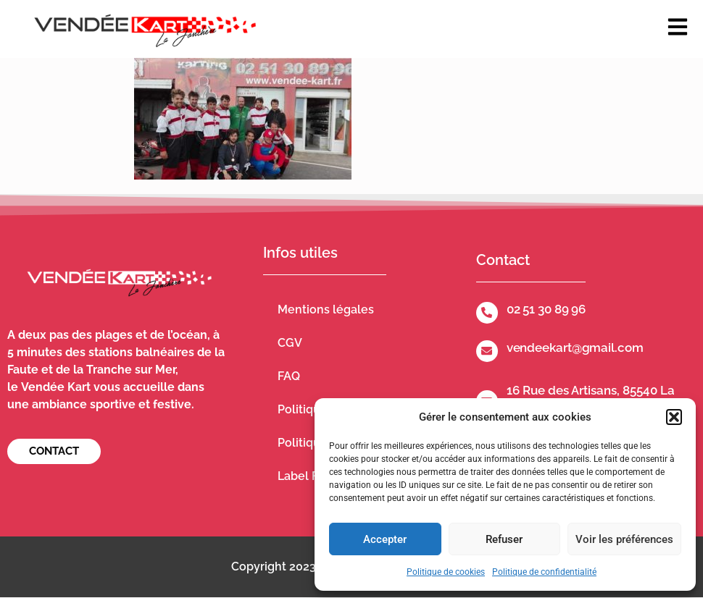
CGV (290, 343)
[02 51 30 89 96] (487, 313)
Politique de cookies (446, 572)
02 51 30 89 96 (546, 309)
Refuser (504, 539)
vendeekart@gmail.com (575, 347)
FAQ (289, 376)
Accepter (385, 539)
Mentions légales (326, 309)
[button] (674, 417)
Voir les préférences (624, 539)
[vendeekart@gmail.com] (487, 351)
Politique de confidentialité (544, 572)
